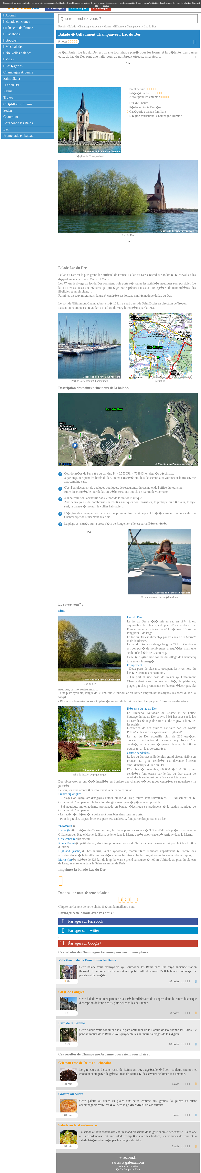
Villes (8, 59)
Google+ (10, 40)
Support (128, 1169)
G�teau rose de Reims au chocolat (84, 1063)
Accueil (9, 15)
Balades (122, 1166)
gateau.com (134, 1162)
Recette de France (18, 28)
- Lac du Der (11, 85)
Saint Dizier (11, 79)
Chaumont (10, 117)
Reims (7, 91)
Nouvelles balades (17, 53)
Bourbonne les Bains (18, 123)
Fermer (106, 5)
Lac (6, 129)
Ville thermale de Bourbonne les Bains (87, 960)
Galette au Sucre (70, 1094)
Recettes (133, 1166)
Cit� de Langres (71, 992)
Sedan (7, 110)
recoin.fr (130, 1157)
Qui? (119, 1169)
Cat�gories (13, 66)
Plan (137, 1169)
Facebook (11, 34)
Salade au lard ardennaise (78, 1125)
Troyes (8, 97)
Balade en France (16, 22)
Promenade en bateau (18, 136)
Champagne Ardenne (18, 72)
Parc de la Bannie (71, 1023)
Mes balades (13, 47)
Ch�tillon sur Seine (17, 104)
